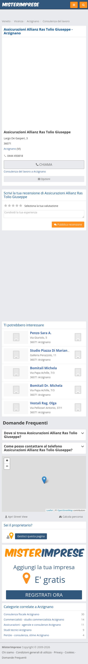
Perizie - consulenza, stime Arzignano (26, 635)
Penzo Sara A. (40, 333)
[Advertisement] (44, 83)
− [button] (7, 466)
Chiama (44, 164)
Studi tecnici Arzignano (18, 630)
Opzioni (44, 179)
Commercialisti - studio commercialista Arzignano (34, 619)
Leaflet (50, 510)
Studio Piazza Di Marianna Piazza (56, 350)
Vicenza (18, 21)
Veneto (6, 21)
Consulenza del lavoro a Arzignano (25, 171)
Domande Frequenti (14, 657)
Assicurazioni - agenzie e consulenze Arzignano (32, 624)
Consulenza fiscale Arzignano (21, 614)
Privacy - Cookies (64, 652)
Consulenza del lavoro (56, 21)
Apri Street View (16, 516)
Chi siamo (8, 652)
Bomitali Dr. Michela (46, 385)
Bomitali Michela (43, 368)
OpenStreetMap (65, 510)
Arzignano (33, 21)
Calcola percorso (71, 516)
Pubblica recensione (68, 224)
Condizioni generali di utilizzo (34, 652)
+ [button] (7, 461)
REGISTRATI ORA (44, 594)
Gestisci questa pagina (31, 536)
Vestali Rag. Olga (43, 403)
